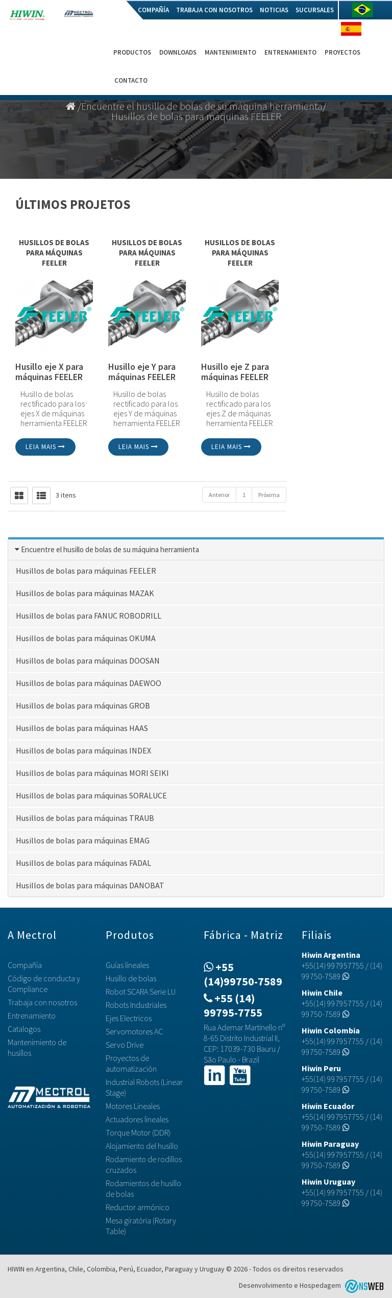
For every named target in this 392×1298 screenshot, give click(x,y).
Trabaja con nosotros (214, 10)
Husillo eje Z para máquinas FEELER (235, 372)
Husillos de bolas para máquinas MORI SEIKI (92, 773)
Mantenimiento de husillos (37, 1047)
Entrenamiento (290, 52)
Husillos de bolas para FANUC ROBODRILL (88, 615)
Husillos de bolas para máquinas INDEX (83, 750)
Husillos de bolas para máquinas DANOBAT (90, 885)
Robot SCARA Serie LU (141, 991)
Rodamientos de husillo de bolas (143, 1188)
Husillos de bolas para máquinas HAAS (82, 728)
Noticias (274, 10)
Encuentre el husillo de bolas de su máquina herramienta (202, 106)
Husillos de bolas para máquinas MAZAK (85, 593)
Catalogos (24, 1029)
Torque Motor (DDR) (138, 1132)
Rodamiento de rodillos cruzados (144, 1164)
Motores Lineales (133, 1106)
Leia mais (45, 446)
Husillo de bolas (131, 978)
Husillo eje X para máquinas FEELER (49, 372)
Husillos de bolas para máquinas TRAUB (85, 818)
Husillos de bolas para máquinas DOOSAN (88, 660)
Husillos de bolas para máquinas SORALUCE (91, 795)
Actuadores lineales (137, 1119)
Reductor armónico (137, 1207)
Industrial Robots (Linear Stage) (144, 1087)
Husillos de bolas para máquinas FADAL (83, 863)
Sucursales (315, 10)
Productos (132, 52)
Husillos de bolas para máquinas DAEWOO (88, 683)
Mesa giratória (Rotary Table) (141, 1225)
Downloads (178, 52)
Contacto (131, 80)
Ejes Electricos (129, 1018)
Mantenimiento (230, 52)
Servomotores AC (134, 1031)
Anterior (219, 495)
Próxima (269, 495)
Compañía (153, 10)
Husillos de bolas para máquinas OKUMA (86, 638)
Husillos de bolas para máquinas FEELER (196, 116)
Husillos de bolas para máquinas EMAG (83, 840)
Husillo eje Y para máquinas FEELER (142, 372)
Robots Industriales (136, 1005)
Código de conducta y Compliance (44, 983)
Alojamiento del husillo (142, 1146)
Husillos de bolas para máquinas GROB (83, 705)
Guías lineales (127, 965)
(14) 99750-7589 (342, 970)
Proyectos (342, 52)
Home (122, 10)
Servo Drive (124, 1045)
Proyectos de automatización (131, 1063)
